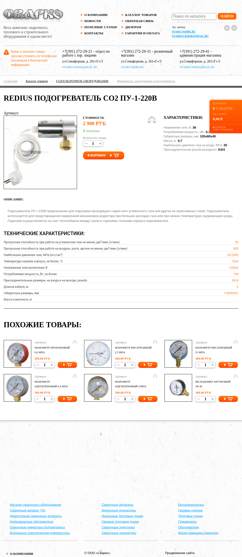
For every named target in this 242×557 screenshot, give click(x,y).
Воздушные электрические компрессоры (40, 533)
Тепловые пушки (190, 516)
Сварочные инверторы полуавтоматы (37, 527)
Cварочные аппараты (117, 505)
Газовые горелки (190, 510)
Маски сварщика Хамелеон (198, 533)
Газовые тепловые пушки (120, 521)
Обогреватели (188, 527)
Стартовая (10, 81)
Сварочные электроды (118, 527)
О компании (96, 15)
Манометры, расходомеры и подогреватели (146, 81)
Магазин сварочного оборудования (35, 505)
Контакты (93, 33)
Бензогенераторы (191, 505)
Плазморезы (187, 521)
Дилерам (133, 27)
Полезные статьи (100, 27)
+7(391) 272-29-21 (77, 51)
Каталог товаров (141, 15)
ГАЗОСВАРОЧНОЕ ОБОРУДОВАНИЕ (82, 81)
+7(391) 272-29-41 (194, 51)
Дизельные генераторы (119, 510)
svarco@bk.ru (184, 31)
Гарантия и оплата (142, 33)
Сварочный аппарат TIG (27, 510)
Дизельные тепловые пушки (122, 516)
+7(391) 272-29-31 (136, 51)
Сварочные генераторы (119, 533)
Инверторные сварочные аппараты (36, 516)
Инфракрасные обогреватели (31, 521)
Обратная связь (139, 21)
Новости (92, 21)
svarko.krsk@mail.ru (190, 36)
